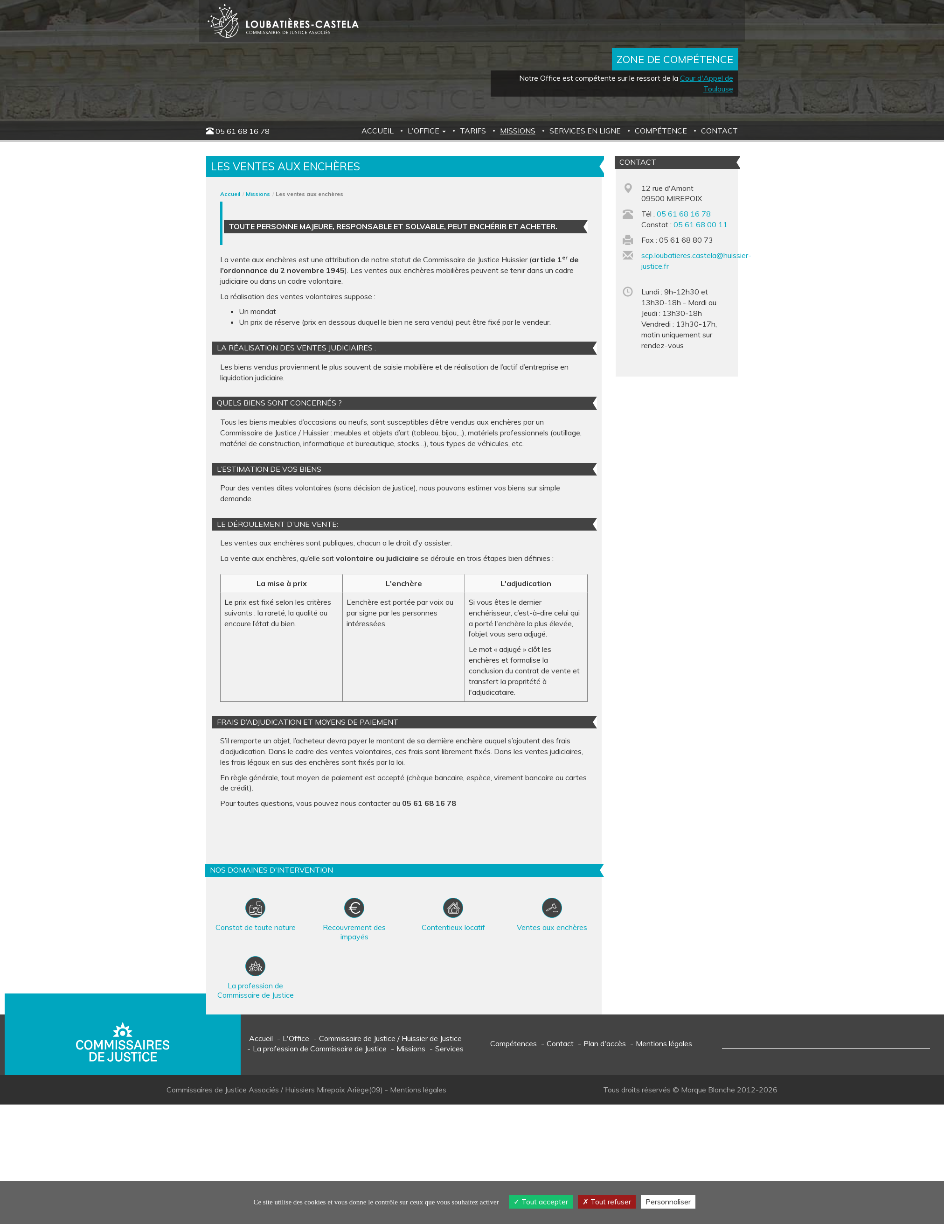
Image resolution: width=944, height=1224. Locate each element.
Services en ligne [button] (585, 130)
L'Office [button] (427, 130)
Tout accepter (541, 1201)
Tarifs (473, 130)
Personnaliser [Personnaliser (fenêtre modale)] (668, 1201)
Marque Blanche (708, 1089)
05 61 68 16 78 (242, 131)
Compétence (661, 130)
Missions (517, 130)
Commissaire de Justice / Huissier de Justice (390, 1038)
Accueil (377, 130)
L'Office (296, 1038)
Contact (719, 130)
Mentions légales (664, 1043)
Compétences (513, 1043)
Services (449, 1048)
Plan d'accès (604, 1043)
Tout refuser (607, 1201)
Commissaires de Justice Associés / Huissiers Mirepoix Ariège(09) (276, 1089)
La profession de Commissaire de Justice (320, 1048)
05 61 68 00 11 (700, 224)
